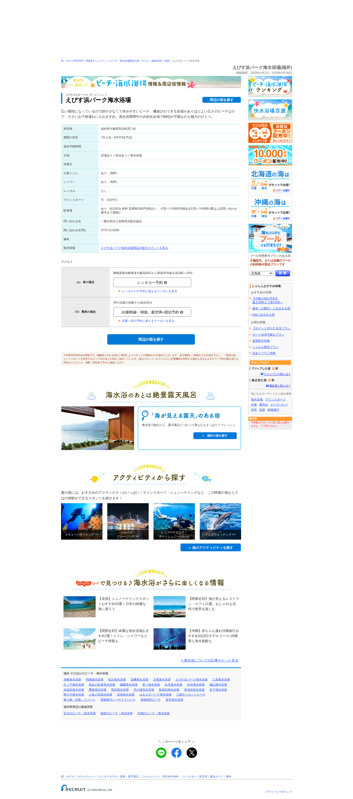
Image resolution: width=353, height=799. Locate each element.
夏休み (263, 404)
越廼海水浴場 (128, 684)
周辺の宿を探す (222, 100)
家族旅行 (273, 409)
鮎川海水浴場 (117, 679)
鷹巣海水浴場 (97, 689)
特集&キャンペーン (96, 61)
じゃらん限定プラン (265, 347)
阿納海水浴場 (94, 679)
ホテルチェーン (86, 776)
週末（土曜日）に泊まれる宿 (271, 308)
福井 (167, 61)
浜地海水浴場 (126, 694)
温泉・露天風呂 (129, 776)
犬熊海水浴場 (162, 679)
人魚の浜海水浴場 (100, 694)
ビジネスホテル (108, 776)
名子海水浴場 (218, 689)
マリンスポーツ (275, 399)
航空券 (203, 776)
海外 (228, 776)
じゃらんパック (150, 776)
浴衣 (254, 409)
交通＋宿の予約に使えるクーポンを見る (146, 321)
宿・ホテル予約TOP (72, 61)
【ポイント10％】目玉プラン (271, 328)
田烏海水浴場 (120, 689)
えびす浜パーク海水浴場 (191, 679)
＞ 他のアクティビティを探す (210, 548)
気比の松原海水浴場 (102, 684)
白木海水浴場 (173, 684)
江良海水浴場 (221, 679)
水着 (254, 404)
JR (164, 776)
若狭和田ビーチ (150, 699)
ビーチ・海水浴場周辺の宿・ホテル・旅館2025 (136, 61)
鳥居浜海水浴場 (169, 689)
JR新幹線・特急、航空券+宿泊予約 (152, 312)
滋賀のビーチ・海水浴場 (116, 713)
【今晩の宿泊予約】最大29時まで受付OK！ (267, 300)
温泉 (262, 409)
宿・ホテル (67, 776)
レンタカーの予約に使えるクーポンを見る (147, 291)
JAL (169, 776)
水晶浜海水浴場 (73, 689)
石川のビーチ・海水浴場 (79, 713)
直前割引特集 (261, 340)
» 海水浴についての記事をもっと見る (210, 660)
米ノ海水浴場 (151, 684)
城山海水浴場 (218, 684)
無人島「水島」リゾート (79, 699)
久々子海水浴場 (73, 684)
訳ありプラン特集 (264, 353)
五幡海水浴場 (139, 679)
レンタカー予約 (152, 282)
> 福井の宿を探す (214, 435)
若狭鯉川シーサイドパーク (118, 699)
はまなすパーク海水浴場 (155, 694)
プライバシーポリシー (278, 791)
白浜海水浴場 (196, 684)
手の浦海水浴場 (144, 689)
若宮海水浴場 (174, 699)
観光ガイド (216, 776)
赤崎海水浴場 (72, 679)
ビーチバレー (279, 404)
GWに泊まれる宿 (263, 314)
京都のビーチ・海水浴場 (153, 713)
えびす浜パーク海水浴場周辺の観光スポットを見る (134, 248)
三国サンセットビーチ (191, 694)
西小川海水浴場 (73, 694)
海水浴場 (257, 399)
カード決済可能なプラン (268, 334)
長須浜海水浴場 (194, 689)
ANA (175, 776)
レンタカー (190, 776)
